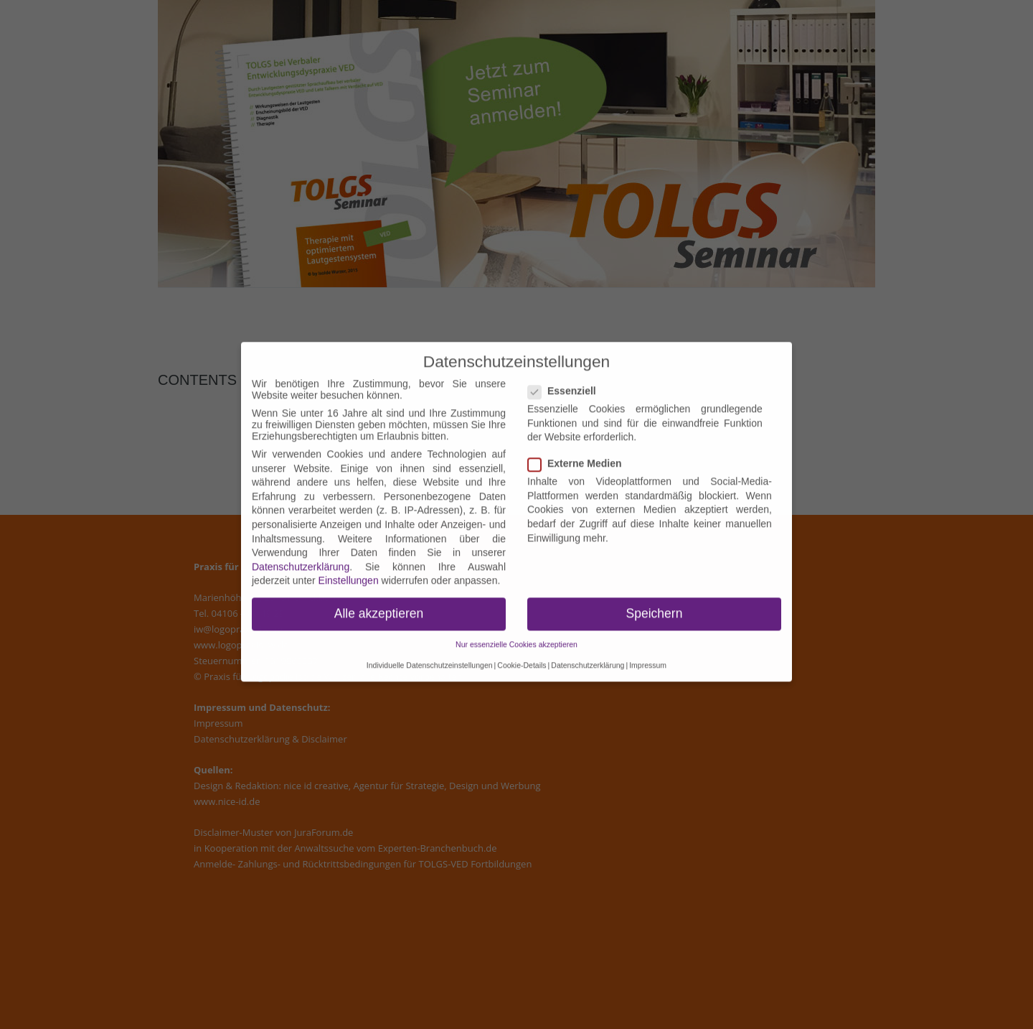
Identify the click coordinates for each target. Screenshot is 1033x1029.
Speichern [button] (654, 604)
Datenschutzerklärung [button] (587, 656)
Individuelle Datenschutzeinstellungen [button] (430, 656)
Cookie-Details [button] (521, 656)
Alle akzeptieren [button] (379, 604)
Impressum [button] (647, 656)
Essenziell (566, 382)
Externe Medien (579, 454)
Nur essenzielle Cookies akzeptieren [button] (516, 635)
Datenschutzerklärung (300, 558)
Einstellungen (349, 571)
